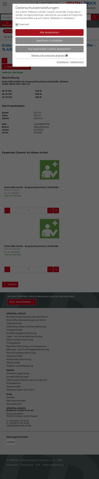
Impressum (63, 62)
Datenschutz (77, 62)
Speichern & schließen (49, 40)
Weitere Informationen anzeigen (49, 55)
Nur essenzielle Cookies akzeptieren (49, 49)
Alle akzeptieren (49, 32)
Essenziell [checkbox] (24, 24)
